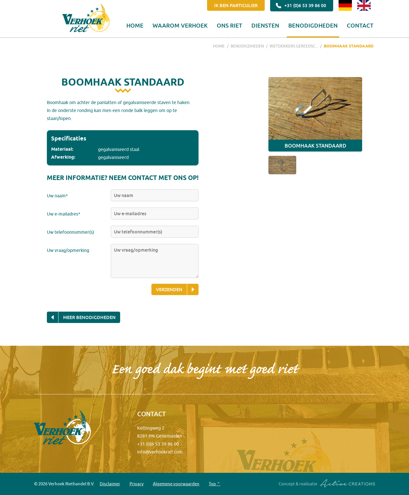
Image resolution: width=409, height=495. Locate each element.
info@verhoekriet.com (160, 451)
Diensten (265, 25)
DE (345, 5)
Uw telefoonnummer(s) (70, 232)
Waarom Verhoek (180, 25)
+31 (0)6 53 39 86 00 (300, 5)
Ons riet (229, 25)
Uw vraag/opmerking (68, 250)
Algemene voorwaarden (176, 483)
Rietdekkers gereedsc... (294, 46)
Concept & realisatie (327, 483)
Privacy (136, 483)
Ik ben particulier (236, 5)
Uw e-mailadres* (63, 213)
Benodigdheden (313, 25)
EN (364, 5)
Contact (360, 25)
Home (134, 25)
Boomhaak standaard (348, 46)
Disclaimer (110, 483)
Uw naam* (57, 195)
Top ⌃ (214, 483)
